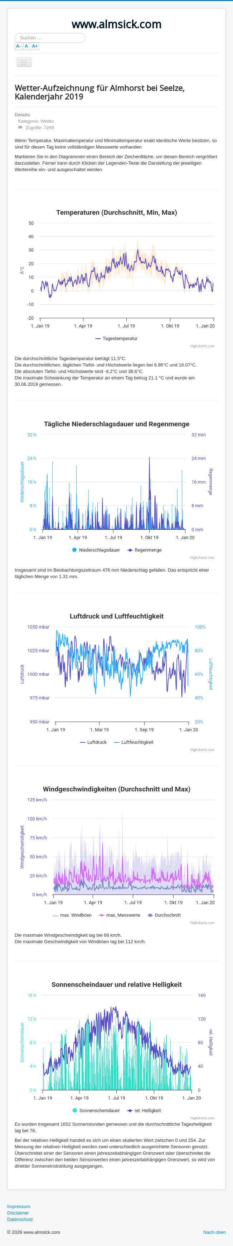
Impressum (18, 1206)
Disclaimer (18, 1213)
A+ (35, 46)
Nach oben (214, 1232)
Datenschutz (20, 1219)
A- (18, 46)
